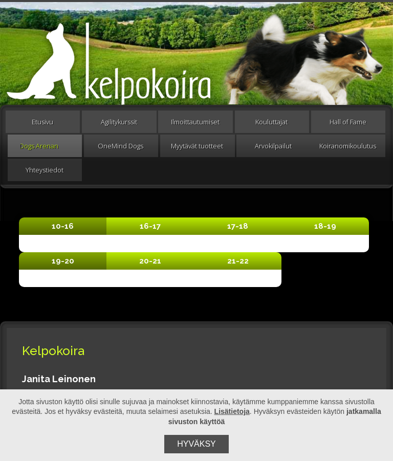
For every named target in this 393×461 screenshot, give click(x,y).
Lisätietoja (232, 411)
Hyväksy (196, 444)
